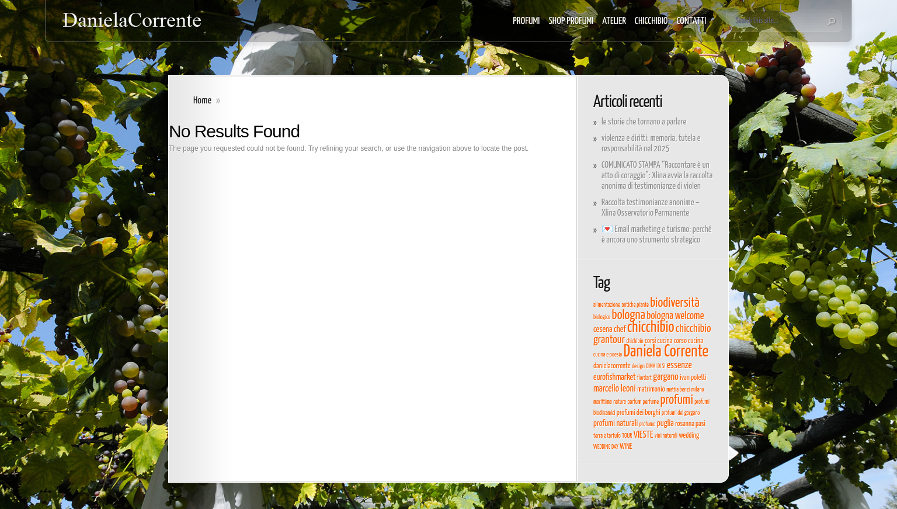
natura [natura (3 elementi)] (619, 402)
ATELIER (614, 21)
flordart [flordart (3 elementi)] (644, 378)
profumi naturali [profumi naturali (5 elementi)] (615, 424)
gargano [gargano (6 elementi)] (665, 377)
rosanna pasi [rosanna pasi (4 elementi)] (690, 424)
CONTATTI (691, 21)
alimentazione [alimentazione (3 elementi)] (606, 305)
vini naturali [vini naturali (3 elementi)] (666, 436)
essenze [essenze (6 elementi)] (679, 365)
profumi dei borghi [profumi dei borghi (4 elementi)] (638, 413)
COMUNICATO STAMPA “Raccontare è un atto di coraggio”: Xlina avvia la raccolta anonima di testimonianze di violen (657, 176)
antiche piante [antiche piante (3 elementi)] (634, 305)
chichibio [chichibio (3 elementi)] (634, 341)
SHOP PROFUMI (570, 21)
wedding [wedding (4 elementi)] (689, 435)
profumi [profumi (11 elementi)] (676, 400)
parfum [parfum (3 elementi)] (634, 402)
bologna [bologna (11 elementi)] (628, 315)
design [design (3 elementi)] (638, 366)
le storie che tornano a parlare (644, 121)
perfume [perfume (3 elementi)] (650, 402)
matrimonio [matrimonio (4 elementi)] (651, 389)
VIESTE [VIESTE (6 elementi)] (643, 434)
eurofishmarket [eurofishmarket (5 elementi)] (614, 377)
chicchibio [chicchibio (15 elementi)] (651, 327)
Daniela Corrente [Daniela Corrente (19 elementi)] (666, 352)
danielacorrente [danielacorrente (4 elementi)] (611, 366)
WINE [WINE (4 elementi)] (626, 447)
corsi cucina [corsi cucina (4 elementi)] (658, 341)
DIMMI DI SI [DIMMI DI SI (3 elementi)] (655, 366)
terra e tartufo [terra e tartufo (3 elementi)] (607, 436)
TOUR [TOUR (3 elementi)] (627, 436)
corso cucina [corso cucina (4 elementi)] (688, 341)
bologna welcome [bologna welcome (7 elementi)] (675, 316)
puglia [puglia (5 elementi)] (665, 424)
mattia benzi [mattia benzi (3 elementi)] (678, 390)
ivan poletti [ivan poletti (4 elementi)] (693, 378)
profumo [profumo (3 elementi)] (647, 424)
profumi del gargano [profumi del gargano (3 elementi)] (681, 413)
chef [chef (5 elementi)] (619, 330)
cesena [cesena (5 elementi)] (602, 330)
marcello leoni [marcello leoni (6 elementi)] (614, 388)
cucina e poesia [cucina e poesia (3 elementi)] (607, 355)
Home (202, 101)
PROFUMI (526, 21)
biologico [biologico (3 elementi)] (601, 317)
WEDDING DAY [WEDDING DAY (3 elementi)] (605, 447)
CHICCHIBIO (651, 21)
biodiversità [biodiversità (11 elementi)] (675, 303)
